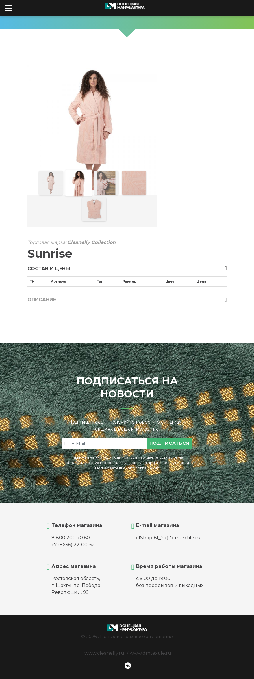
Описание (41, 299)
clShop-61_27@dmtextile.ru (168, 537)
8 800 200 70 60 (70, 537)
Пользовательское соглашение (136, 636)
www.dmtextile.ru (150, 653)
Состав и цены (48, 268)
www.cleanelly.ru (104, 653)
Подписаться (169, 443)
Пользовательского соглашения (127, 468)
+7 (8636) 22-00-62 (73, 544)
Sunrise (50, 254)
